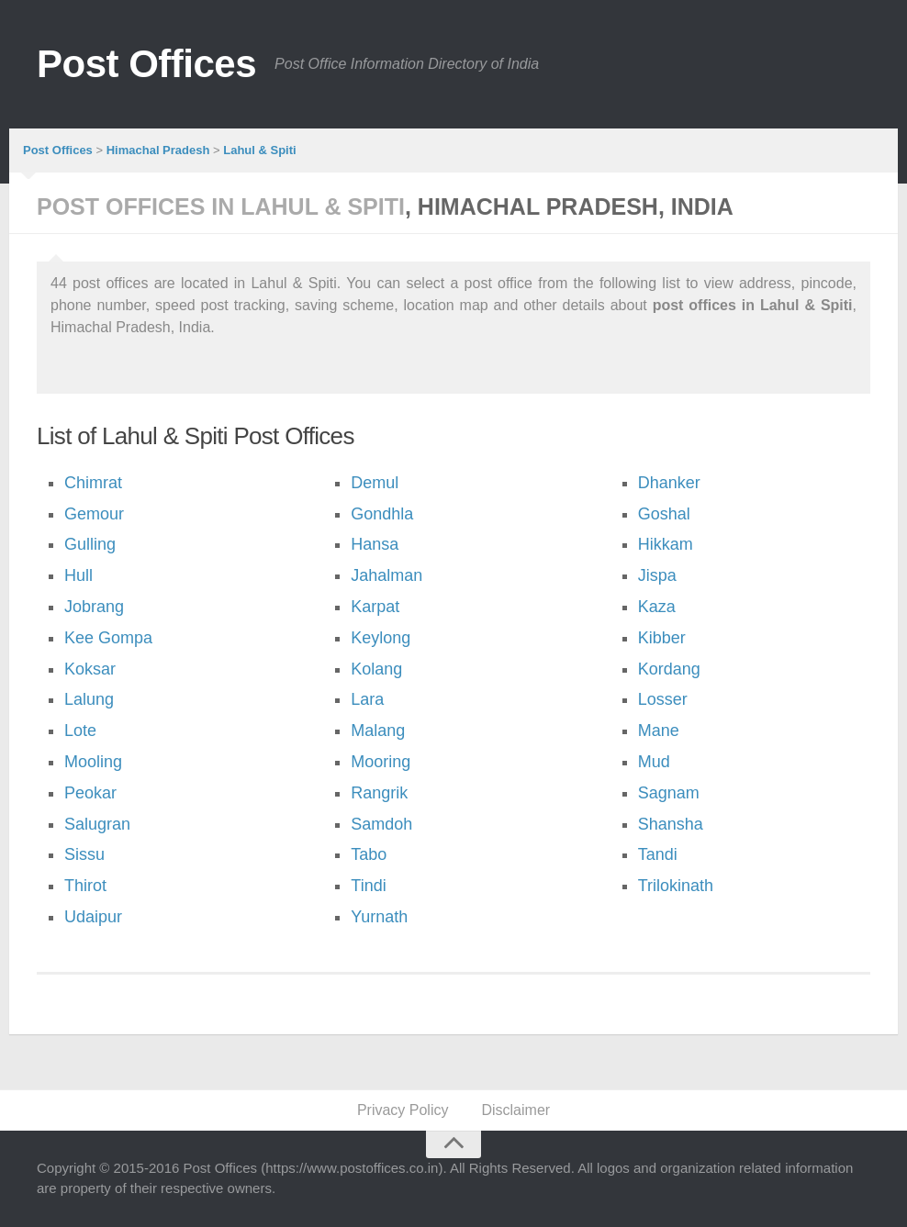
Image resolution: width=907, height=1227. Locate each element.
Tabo (368, 854)
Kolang (376, 669)
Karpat (375, 606)
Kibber (662, 638)
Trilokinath (675, 885)
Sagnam (669, 793)
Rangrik (379, 793)
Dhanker (669, 483)
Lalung (89, 699)
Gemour (94, 514)
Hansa (374, 544)
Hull (78, 575)
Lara (367, 699)
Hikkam (665, 544)
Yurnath (379, 917)
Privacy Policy (403, 1110)
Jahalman (386, 575)
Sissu (84, 854)
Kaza (657, 606)
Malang (378, 730)
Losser (663, 699)
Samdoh (381, 824)
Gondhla (382, 514)
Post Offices (146, 63)
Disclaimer (515, 1110)
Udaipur (93, 917)
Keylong (380, 638)
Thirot (85, 885)
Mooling (93, 762)
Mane (658, 730)
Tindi (368, 885)
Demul (374, 483)
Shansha (670, 824)
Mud (654, 762)
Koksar (90, 669)
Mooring (380, 762)
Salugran (97, 824)
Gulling (90, 544)
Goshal (664, 514)
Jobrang (94, 606)
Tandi (657, 854)
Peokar (90, 793)
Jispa (657, 575)
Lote (80, 730)
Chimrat (93, 483)
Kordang (669, 669)
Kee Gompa (108, 638)
